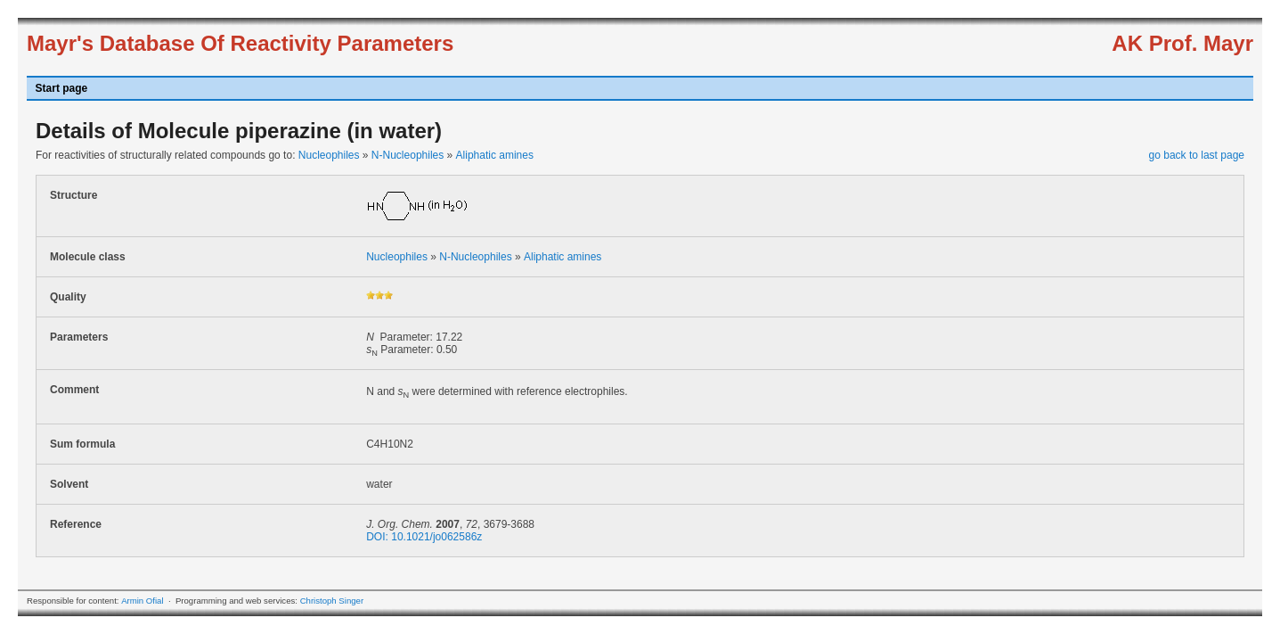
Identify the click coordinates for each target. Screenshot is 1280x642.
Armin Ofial (142, 600)
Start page (62, 88)
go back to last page (1196, 155)
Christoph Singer (331, 600)
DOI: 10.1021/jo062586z (424, 537)
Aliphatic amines (495, 155)
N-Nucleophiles (407, 155)
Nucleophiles (329, 155)
